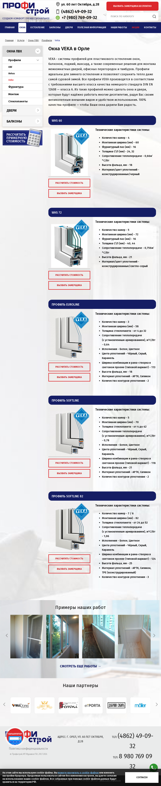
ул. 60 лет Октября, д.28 (80, 4)
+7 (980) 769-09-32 (79, 17)
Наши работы (119, 27)
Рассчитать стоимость (69, 183)
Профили (14, 60)
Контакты (150, 27)
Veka (11, 80)
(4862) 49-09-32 (76, 11)
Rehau (11, 73)
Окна (22, 27)
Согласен (141, 777)
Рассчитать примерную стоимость (16, 138)
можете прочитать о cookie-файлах (78, 772)
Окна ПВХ (14, 51)
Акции (135, 27)
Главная (10, 27)
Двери (69, 27)
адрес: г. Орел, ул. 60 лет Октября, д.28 (80, 739)
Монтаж (13, 94)
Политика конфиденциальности (28, 748)
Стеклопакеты (18, 101)
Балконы (55, 27)
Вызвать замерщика (69, 193)
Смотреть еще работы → (80, 666)
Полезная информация (91, 27)
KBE (10, 67)
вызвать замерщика (132, 6)
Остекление (37, 27)
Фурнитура (16, 87)
